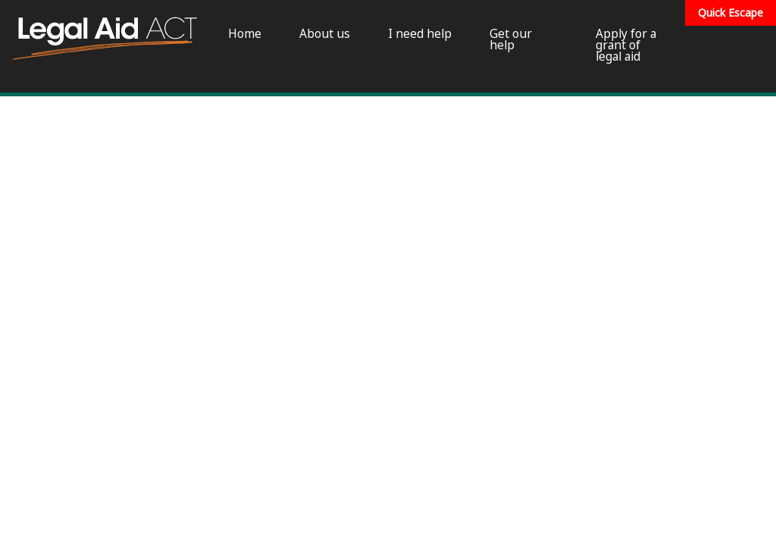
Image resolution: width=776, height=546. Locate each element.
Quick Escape (730, 12)
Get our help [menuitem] (511, 39)
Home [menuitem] (244, 34)
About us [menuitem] (324, 34)
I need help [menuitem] (420, 34)
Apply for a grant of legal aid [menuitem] (626, 45)
